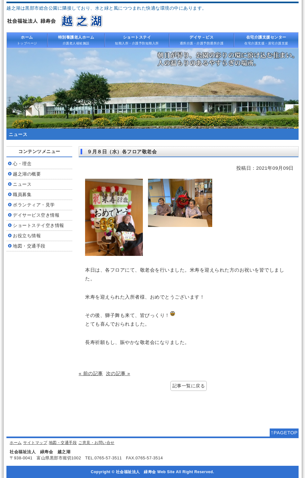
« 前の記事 (91, 373)
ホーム (16, 442)
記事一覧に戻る (188, 385)
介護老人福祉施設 (76, 40)
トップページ (27, 40)
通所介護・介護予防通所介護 (202, 40)
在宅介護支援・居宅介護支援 (266, 40)
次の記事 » (118, 373)
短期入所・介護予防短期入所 (137, 40)
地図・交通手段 (63, 442)
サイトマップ (35, 442)
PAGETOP (284, 432)
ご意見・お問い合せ (96, 442)
